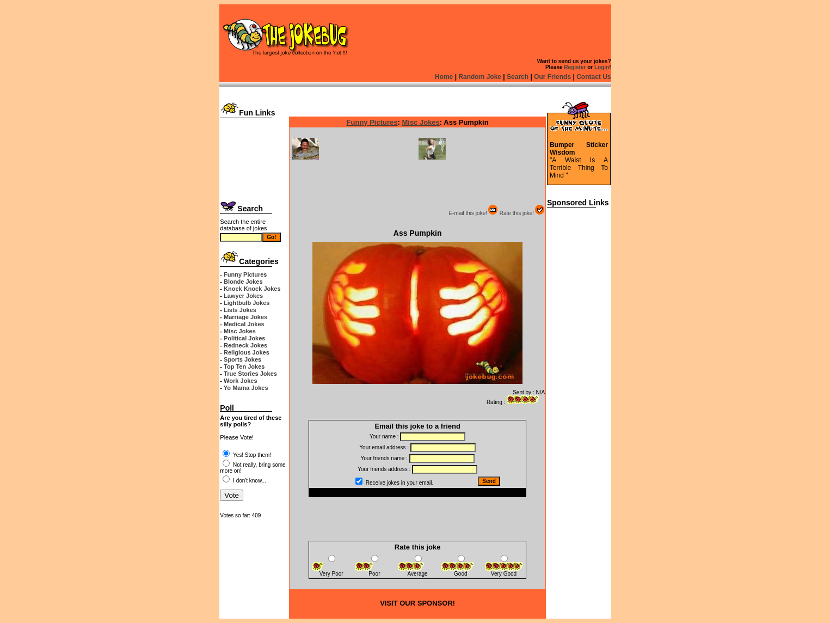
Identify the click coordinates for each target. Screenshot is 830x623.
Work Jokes (240, 380)
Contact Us (593, 77)
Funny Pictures (372, 122)
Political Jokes (244, 338)
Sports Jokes (242, 359)
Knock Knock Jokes (252, 288)
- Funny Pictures (243, 274)
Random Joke (479, 77)
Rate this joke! (522, 213)
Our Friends (552, 77)
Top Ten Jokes (244, 366)
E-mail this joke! (473, 213)
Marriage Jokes (245, 317)
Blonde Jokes (243, 281)
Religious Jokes (246, 352)
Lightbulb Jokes (246, 303)
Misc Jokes (240, 331)
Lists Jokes (240, 310)
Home (444, 77)
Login (601, 67)
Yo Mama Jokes (246, 387)
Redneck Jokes (245, 345)
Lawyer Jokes (243, 295)
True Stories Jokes (250, 373)
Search (517, 77)
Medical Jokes (244, 324)
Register (575, 67)
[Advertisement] (254, 157)
